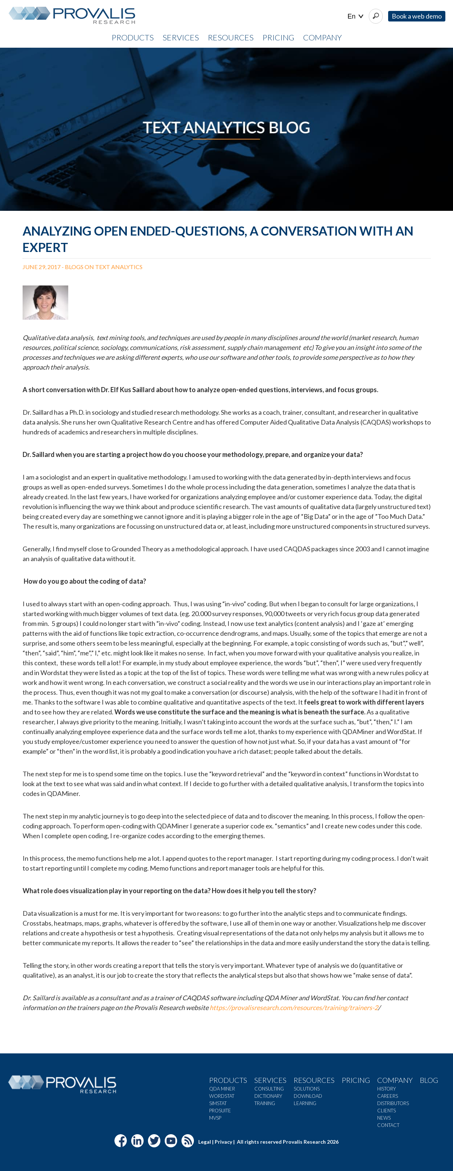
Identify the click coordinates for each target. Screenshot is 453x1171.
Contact (388, 1125)
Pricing (356, 1080)
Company (395, 1080)
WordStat (221, 1096)
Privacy (223, 1142)
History (386, 1089)
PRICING (278, 37)
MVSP (215, 1118)
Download (308, 1096)
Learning (305, 1103)
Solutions (307, 1089)
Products (228, 1080)
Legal (204, 1142)
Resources (314, 1080)
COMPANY (322, 37)
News (384, 1118)
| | (355, 16)
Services (270, 1080)
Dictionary (268, 1096)
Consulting (269, 1089)
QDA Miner (222, 1089)
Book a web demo (417, 16)
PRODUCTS (133, 37)
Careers (387, 1096)
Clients (386, 1110)
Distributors (393, 1103)
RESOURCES (231, 37)
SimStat (218, 1103)
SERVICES (181, 37)
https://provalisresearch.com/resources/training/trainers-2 (294, 1008)
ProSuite (220, 1110)
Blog (429, 1080)
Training (264, 1103)
